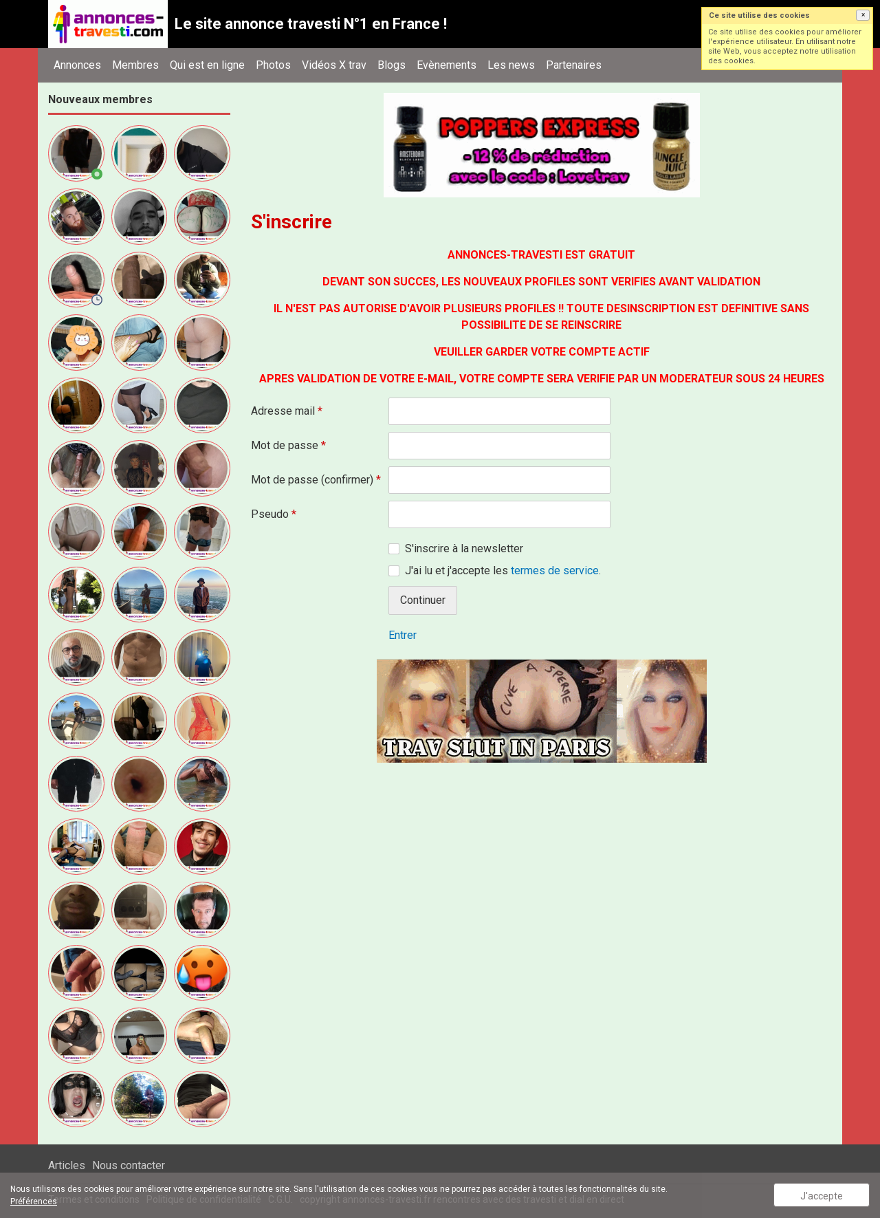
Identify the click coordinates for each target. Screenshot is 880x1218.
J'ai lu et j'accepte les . (503, 570)
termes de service (555, 570)
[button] (863, 15)
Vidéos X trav (334, 65)
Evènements (446, 65)
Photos (273, 65)
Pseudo (273, 514)
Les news (511, 65)
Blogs (391, 65)
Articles (66, 1165)
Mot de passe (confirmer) (316, 479)
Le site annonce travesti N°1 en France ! (311, 23)
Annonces (77, 65)
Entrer (402, 635)
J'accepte (821, 1195)
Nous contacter (128, 1165)
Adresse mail (286, 410)
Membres (135, 65)
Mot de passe (288, 445)
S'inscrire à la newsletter (464, 548)
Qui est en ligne (207, 65)
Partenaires (574, 65)
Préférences (33, 1201)
